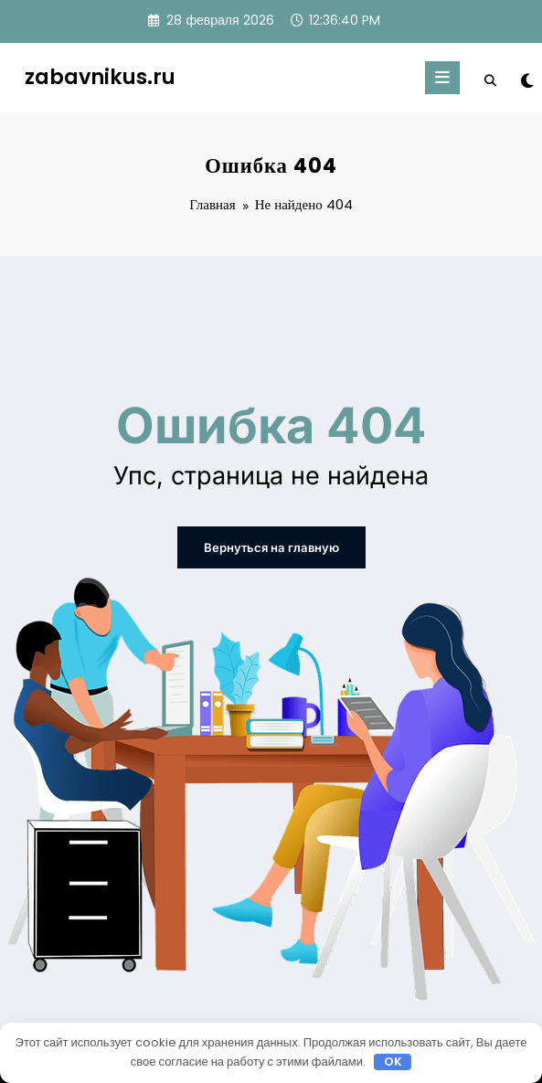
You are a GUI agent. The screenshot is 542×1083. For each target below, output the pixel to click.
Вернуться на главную (271, 547)
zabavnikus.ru (100, 76)
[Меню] (442, 77)
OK (393, 1062)
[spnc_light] (526, 81)
